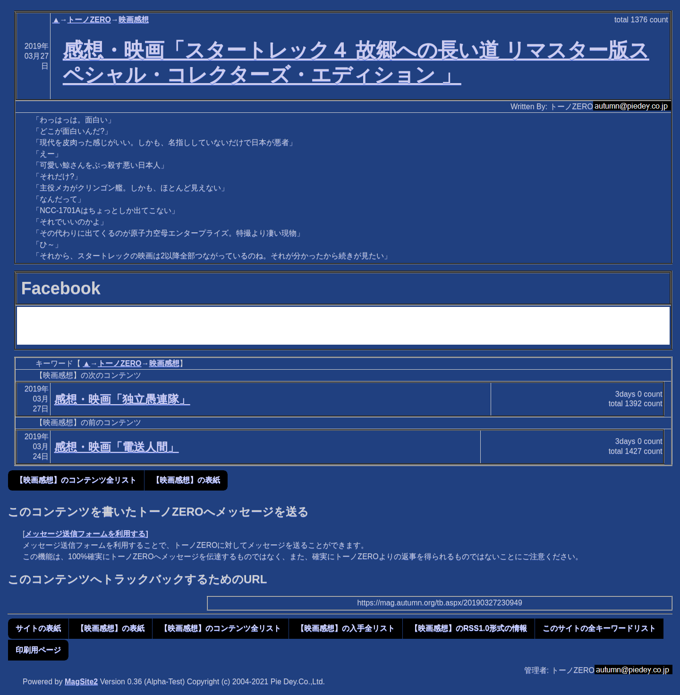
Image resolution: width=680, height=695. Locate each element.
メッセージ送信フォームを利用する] (86, 534)
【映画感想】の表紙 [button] (186, 480)
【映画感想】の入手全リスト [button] (346, 628)
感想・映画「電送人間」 (116, 447)
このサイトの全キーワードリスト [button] (599, 628)
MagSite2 (81, 682)
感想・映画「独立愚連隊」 (122, 399)
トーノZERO (88, 20)
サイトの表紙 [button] (38, 628)
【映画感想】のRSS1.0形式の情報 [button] (468, 628)
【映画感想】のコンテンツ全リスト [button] (76, 480)
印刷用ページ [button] (38, 650)
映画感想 (134, 20)
